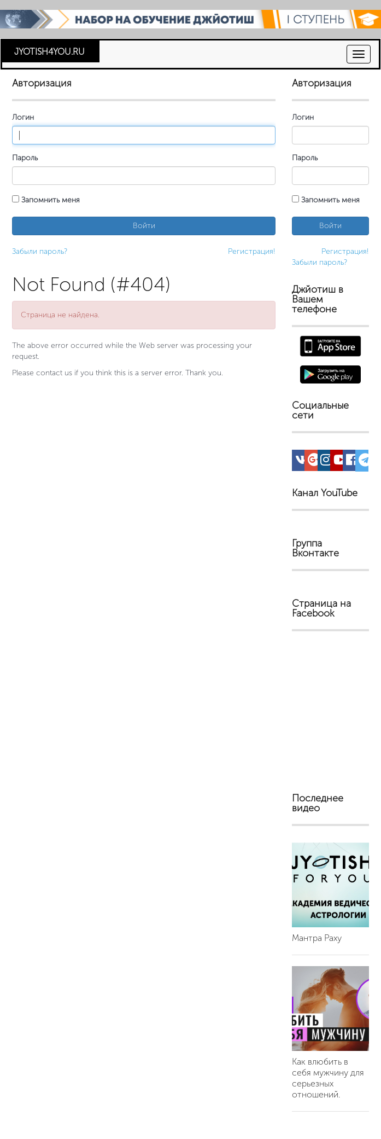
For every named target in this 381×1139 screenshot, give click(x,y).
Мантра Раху (317, 938)
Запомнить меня (46, 200)
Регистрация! (252, 251)
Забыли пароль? (39, 251)
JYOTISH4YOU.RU (49, 52)
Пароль (25, 157)
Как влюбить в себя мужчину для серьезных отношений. (328, 1078)
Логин (23, 117)
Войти (144, 225)
